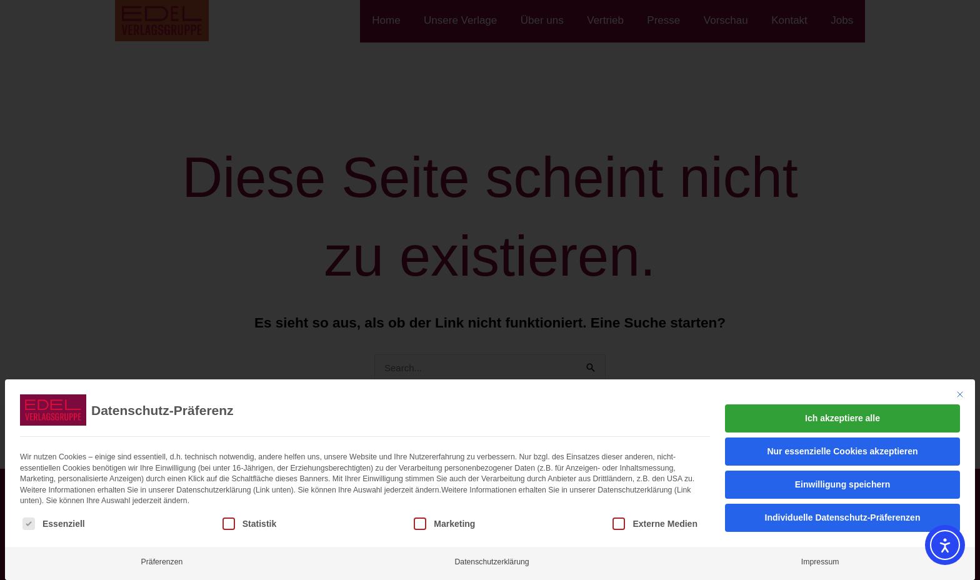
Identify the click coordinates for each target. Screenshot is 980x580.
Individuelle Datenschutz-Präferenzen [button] (843, 517)
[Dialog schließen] (960, 394)
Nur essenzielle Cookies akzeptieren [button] (842, 451)
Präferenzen (162, 562)
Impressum (820, 562)
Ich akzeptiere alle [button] (842, 418)
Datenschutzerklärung (491, 562)
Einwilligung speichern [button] (842, 484)
